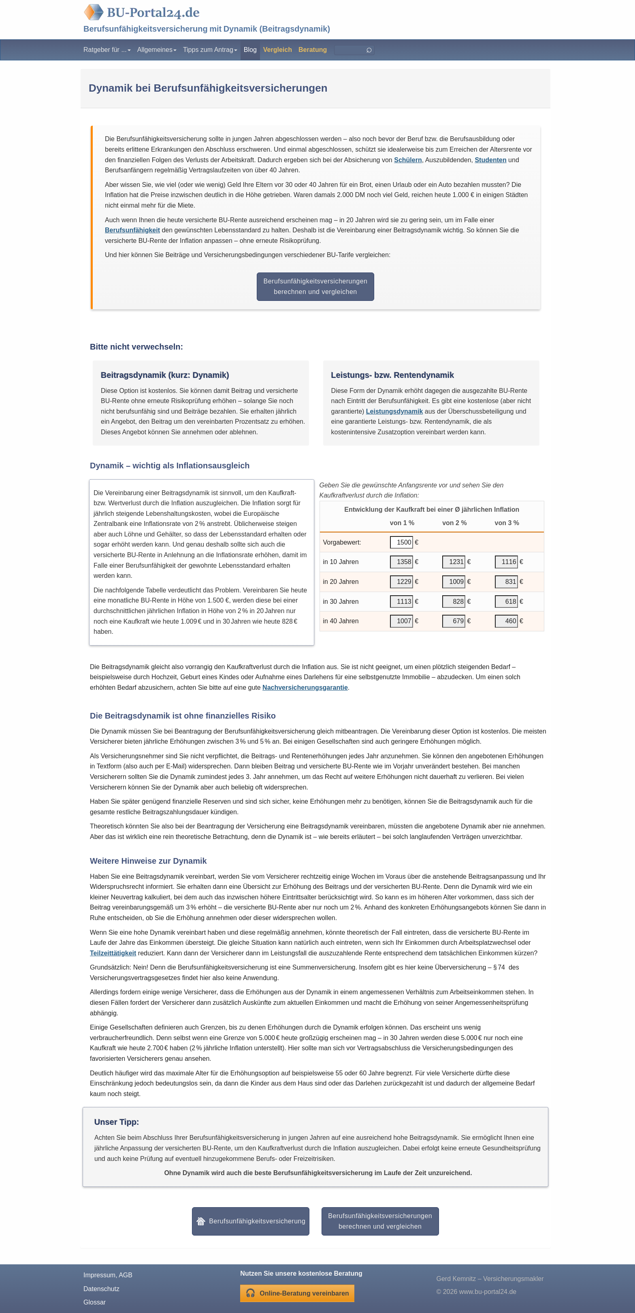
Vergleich (277, 49)
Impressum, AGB (107, 1275)
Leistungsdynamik (394, 411)
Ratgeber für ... (107, 49)
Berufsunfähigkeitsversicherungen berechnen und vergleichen (315, 286)
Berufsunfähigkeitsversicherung (145, 28)
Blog (250, 49)
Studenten (490, 160)
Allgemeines (157, 49)
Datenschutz (101, 1288)
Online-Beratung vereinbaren (297, 1292)
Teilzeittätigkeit (113, 953)
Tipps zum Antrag (210, 49)
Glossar (94, 1302)
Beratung (312, 49)
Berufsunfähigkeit (132, 230)
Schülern (408, 160)
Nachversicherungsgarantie (305, 687)
